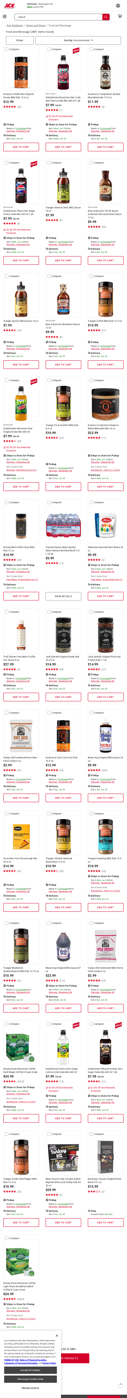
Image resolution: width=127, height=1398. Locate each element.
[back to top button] (120, 1384)
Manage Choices (30, 1388)
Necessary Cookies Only (30, 1379)
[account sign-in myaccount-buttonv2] (119, 5)
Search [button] (22, 17)
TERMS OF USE (11, 1360)
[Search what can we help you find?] (62, 17)
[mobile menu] (5, 16)
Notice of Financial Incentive (33, 1360)
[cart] (121, 16)
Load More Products (63, 1358)
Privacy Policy (49, 1363)
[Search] (106, 17)
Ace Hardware (15, 25)
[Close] (57, 1335)
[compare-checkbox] (6, 49)
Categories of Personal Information (21, 1363)
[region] (30, 1364)
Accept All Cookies (31, 1370)
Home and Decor (35, 25)
